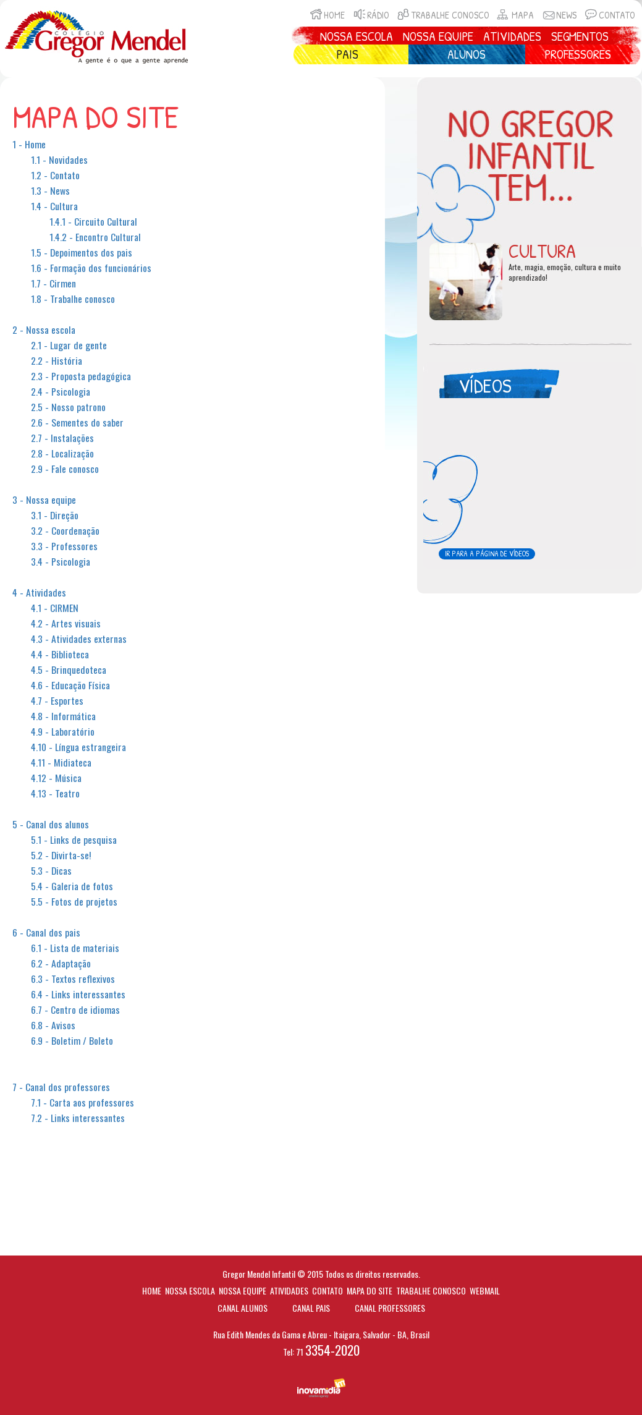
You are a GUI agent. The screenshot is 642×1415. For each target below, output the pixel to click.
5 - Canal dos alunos (50, 824)
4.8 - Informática (63, 715)
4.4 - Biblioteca (60, 654)
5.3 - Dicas (51, 870)
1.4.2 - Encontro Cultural (95, 236)
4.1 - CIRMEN (54, 607)
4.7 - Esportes (57, 700)
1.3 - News (50, 190)
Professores (578, 54)
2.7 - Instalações (62, 437)
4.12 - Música (56, 777)
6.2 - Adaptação (61, 963)
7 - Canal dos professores (61, 1086)
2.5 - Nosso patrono (68, 406)
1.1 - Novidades (59, 159)
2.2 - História (56, 360)
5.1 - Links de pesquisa (74, 839)
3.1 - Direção (54, 515)
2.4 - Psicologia (60, 391)
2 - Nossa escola (43, 329)
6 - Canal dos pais (46, 932)
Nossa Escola (356, 36)
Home (326, 15)
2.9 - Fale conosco (65, 468)
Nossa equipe (242, 1290)
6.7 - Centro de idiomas (75, 1009)
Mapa (515, 15)
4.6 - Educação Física (70, 685)
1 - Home (29, 144)
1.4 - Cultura (54, 205)
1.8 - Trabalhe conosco (73, 298)
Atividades (512, 36)
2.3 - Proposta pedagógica (81, 375)
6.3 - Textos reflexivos (73, 978)
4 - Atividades (39, 592)
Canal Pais (311, 1307)
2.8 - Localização (62, 453)
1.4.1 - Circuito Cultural (93, 221)
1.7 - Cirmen (53, 283)
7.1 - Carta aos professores (82, 1102)
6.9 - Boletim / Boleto (72, 1040)
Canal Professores (390, 1307)
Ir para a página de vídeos (487, 553)
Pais (347, 54)
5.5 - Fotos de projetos (74, 901)
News (558, 15)
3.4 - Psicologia (60, 561)
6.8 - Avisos (53, 1025)
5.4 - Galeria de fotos (72, 885)
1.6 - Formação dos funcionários (91, 267)
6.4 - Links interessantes (78, 994)
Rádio (370, 15)
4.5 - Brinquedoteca (68, 669)
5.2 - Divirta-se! (61, 855)
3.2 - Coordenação (65, 530)
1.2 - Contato (55, 175)
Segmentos (580, 36)
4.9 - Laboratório (63, 731)
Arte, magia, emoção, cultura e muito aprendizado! (565, 272)
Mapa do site (369, 1290)
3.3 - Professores (64, 545)
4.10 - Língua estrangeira (78, 746)
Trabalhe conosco (442, 15)
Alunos (466, 54)
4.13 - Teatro (55, 793)
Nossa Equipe (438, 36)
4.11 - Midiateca (61, 762)
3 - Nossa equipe (44, 499)
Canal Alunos (243, 1307)
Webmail (485, 1290)
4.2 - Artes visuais (66, 623)
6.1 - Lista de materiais (75, 947)
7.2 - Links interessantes (78, 1117)
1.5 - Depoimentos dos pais (81, 252)
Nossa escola (190, 1290)
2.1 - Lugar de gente (69, 345)
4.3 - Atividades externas (79, 638)
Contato (609, 15)
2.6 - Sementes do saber (77, 422)
